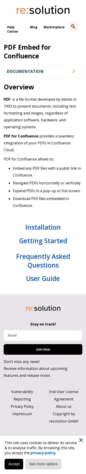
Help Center (12, 29)
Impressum (22, 413)
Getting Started (43, 240)
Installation (43, 227)
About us (64, 406)
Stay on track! (43, 324)
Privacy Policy (22, 406)
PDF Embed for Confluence (27, 51)
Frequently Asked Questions (43, 260)
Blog (33, 27)
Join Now (43, 349)
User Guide (43, 278)
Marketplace (54, 27)
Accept (13, 464)
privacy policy (43, 452)
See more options (43, 464)
